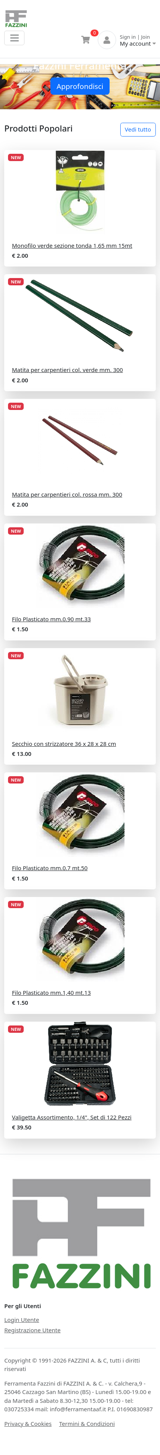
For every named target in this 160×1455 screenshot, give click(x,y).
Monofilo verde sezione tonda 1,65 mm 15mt (72, 245)
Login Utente (21, 1319)
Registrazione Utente (32, 1330)
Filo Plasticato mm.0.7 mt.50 (49, 868)
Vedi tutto (138, 129)
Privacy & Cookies (28, 1423)
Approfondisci (80, 86)
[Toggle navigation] (14, 38)
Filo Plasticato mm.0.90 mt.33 (51, 619)
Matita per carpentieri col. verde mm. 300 (67, 370)
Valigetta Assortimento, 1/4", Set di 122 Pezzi (71, 1117)
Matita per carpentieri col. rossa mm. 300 (67, 494)
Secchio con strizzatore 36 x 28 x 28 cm (64, 743)
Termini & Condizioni (87, 1423)
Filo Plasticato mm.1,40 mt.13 (51, 992)
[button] (12, 86)
